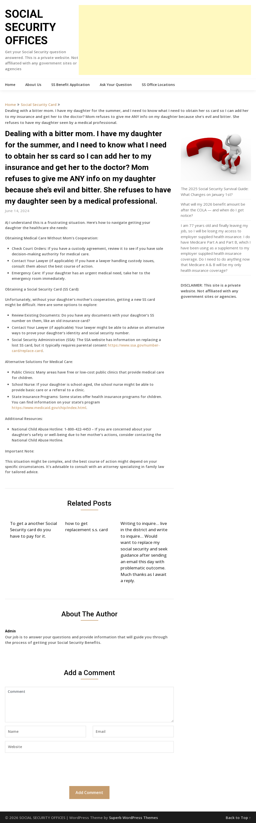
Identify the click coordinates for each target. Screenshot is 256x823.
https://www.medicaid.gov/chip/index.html (49, 407)
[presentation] (43, 769)
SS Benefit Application (70, 84)
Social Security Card (38, 104)
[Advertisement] (165, 40)
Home (10, 84)
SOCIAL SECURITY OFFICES (30, 27)
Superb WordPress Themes (133, 817)
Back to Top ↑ (238, 817)
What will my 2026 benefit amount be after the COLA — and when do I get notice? (213, 210)
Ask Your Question (116, 84)
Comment (89, 704)
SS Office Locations (158, 84)
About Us (33, 84)
